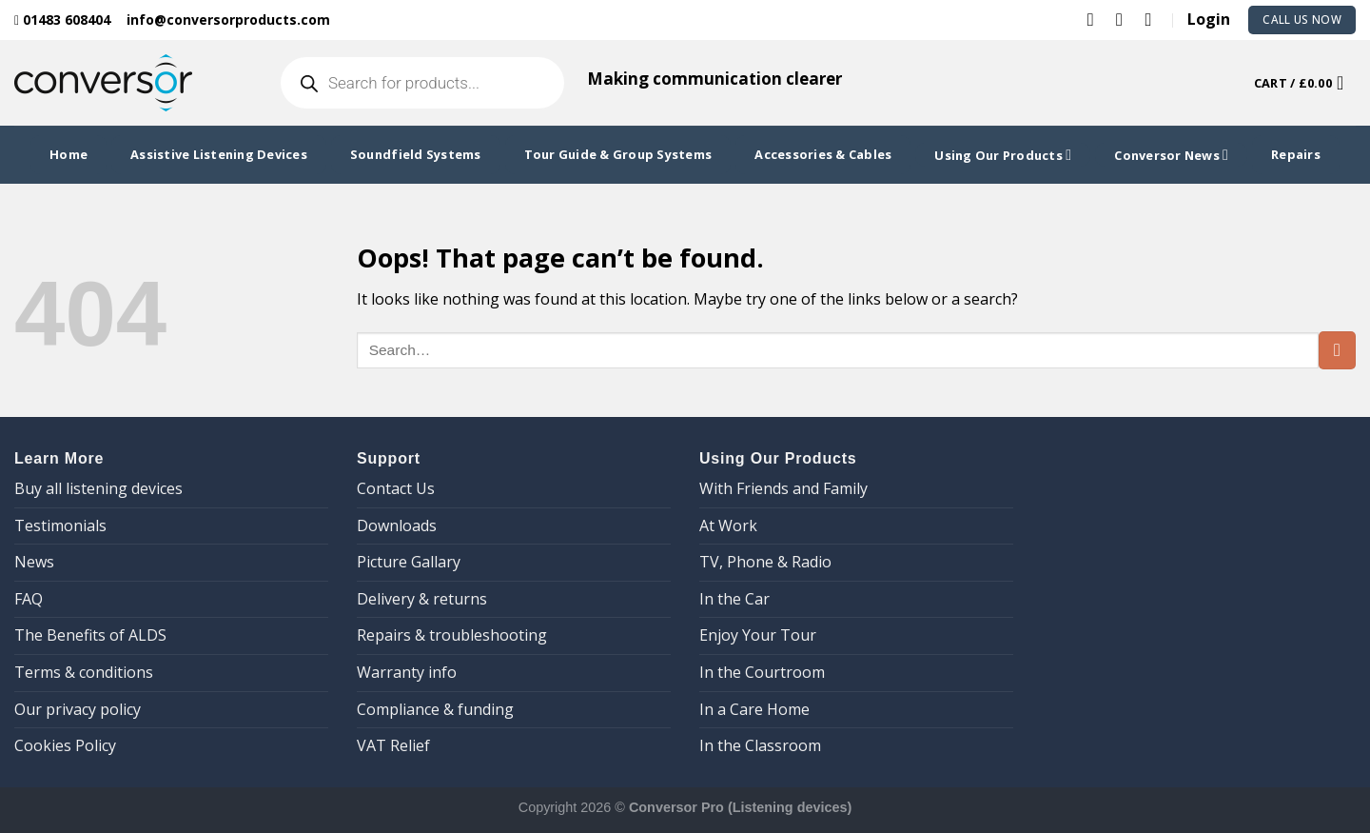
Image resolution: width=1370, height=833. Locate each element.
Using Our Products (1002, 155)
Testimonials (60, 525)
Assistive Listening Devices (218, 154)
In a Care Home (754, 709)
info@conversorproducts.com (228, 19)
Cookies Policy (65, 745)
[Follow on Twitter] (1096, 19)
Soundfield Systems (415, 154)
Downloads (397, 525)
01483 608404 (62, 19)
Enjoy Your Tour (757, 635)
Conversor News (1171, 155)
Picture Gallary (408, 561)
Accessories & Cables (822, 154)
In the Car (734, 598)
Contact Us (396, 488)
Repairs (1296, 154)
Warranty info (407, 672)
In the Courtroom (762, 672)
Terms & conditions (83, 672)
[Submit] (1337, 349)
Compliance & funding (435, 709)
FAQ (28, 598)
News (34, 561)
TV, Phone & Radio (765, 561)
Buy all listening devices (98, 488)
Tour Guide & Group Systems (618, 154)
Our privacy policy (77, 709)
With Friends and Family (783, 488)
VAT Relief (393, 745)
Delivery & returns (422, 598)
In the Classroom (760, 745)
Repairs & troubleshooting (452, 635)
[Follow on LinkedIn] (1125, 19)
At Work (728, 525)
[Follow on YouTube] (1154, 19)
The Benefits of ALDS (90, 635)
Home (68, 154)
